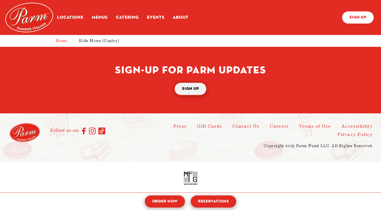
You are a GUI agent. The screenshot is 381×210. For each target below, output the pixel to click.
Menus (100, 17)
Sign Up (357, 17)
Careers (279, 126)
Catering (127, 17)
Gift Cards (209, 126)
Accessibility (357, 126)
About (181, 17)
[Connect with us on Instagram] (92, 131)
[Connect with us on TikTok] (101, 131)
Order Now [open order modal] (165, 201)
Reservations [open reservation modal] (213, 201)
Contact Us (246, 126)
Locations (70, 17)
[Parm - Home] (29, 17)
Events (155, 17)
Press (180, 126)
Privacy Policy (355, 134)
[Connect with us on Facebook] (84, 131)
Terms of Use (315, 126)
